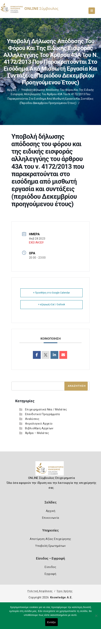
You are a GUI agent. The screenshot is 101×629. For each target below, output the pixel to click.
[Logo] (50, 470)
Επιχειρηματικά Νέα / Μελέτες (46, 409)
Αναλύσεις (32, 419)
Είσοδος (50, 567)
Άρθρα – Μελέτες (37, 433)
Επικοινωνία (50, 518)
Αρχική (11, 89)
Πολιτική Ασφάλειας (39, 591)
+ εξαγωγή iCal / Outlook (51, 304)
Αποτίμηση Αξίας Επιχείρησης (50, 539)
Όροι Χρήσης (64, 591)
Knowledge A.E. (61, 597)
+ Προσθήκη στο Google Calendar (51, 292)
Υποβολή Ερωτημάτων (50, 546)
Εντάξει (51, 622)
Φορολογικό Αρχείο (38, 423)
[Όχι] (96, 618)
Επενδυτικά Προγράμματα (42, 414)
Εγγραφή (50, 574)
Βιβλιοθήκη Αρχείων (39, 428)
